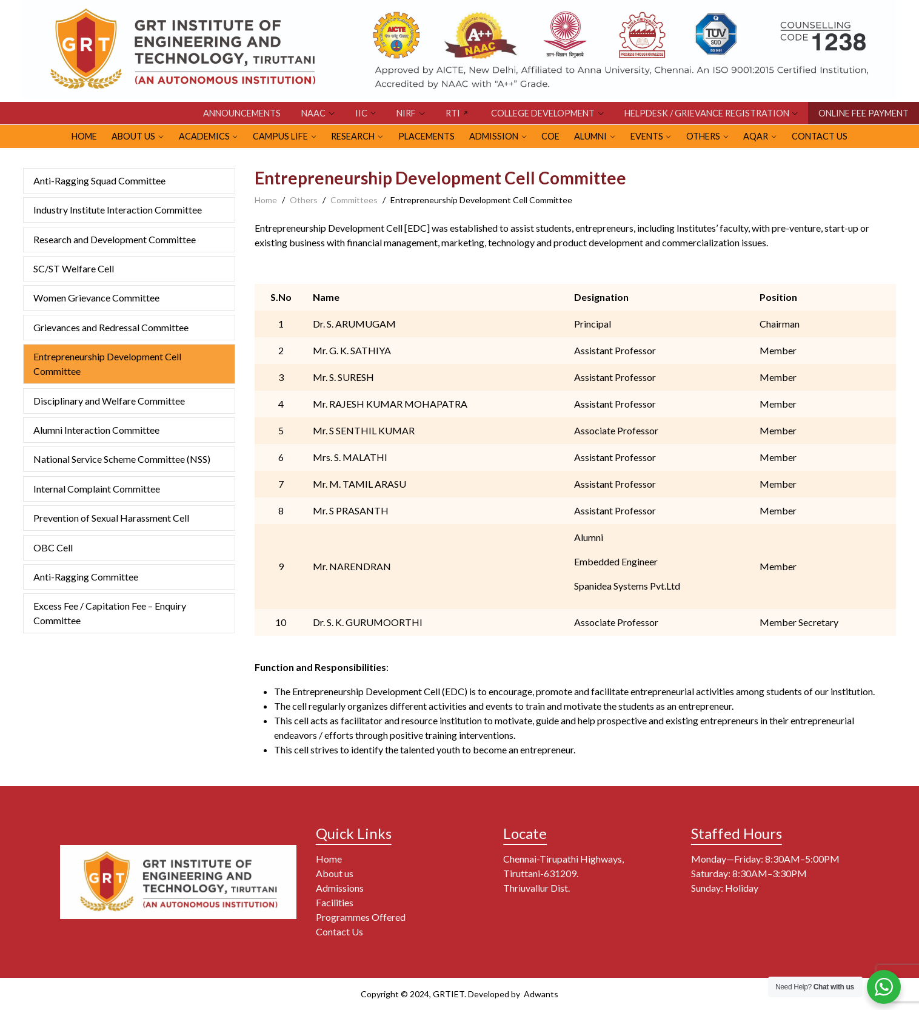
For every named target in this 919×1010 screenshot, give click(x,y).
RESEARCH (353, 136)
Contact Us (819, 136)
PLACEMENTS (426, 136)
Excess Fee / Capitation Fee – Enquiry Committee (109, 613)
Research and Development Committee (114, 239)
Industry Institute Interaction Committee (117, 209)
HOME (84, 136)
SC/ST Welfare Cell (73, 268)
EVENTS (646, 136)
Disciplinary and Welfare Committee (109, 400)
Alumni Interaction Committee (96, 430)
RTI (453, 113)
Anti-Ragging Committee (85, 576)
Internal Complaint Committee (96, 488)
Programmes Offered (361, 917)
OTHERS (703, 136)
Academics (204, 136)
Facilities (334, 902)
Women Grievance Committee (96, 297)
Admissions (340, 888)
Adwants (540, 994)
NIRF (406, 113)
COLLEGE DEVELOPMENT (543, 113)
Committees (354, 200)
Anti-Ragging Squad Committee (99, 180)
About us (334, 873)
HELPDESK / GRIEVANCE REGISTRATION (706, 113)
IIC (361, 113)
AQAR (755, 136)
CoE (550, 136)
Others (304, 200)
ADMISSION (493, 136)
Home (266, 200)
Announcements (242, 113)
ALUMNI (590, 136)
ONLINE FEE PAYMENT (863, 113)
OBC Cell (53, 547)
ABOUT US (133, 136)
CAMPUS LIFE (280, 136)
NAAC (313, 113)
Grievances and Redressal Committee (111, 327)
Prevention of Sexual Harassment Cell (112, 518)
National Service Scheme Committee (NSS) (121, 459)
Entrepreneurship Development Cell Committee (107, 364)
